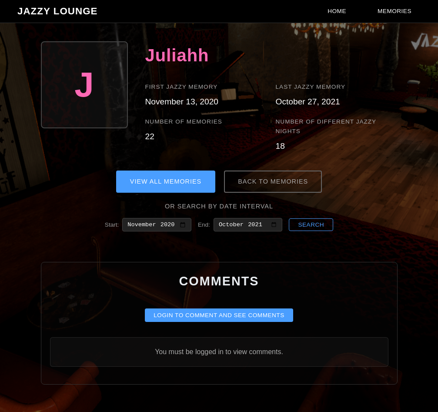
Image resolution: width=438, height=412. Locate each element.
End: (204, 225)
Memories (394, 11)
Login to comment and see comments (219, 317)
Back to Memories (273, 181)
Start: (112, 225)
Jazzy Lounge (57, 11)
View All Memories (165, 181)
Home (337, 11)
